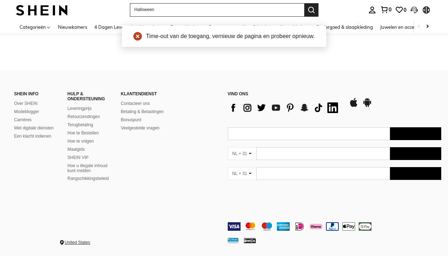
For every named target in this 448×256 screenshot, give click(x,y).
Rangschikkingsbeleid (88, 178)
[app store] (354, 105)
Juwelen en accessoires (404, 27)
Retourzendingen (84, 116)
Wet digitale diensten (34, 128)
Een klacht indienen (33, 136)
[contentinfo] (334, 226)
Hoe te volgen (81, 141)
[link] (400, 10)
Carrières (23, 119)
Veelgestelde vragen (140, 128)
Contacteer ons (135, 103)
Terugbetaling (80, 124)
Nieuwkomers (72, 27)
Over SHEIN (26, 103)
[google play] (367, 105)
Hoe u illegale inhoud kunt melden (87, 168)
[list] (285, 107)
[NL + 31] (242, 153)
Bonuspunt (131, 119)
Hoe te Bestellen (83, 132)
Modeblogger (26, 111)
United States (77, 242)
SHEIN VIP (78, 157)
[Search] (311, 10)
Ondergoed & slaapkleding (344, 27)
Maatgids (76, 149)
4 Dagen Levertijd (113, 27)
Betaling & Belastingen (142, 111)
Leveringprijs (80, 108)
